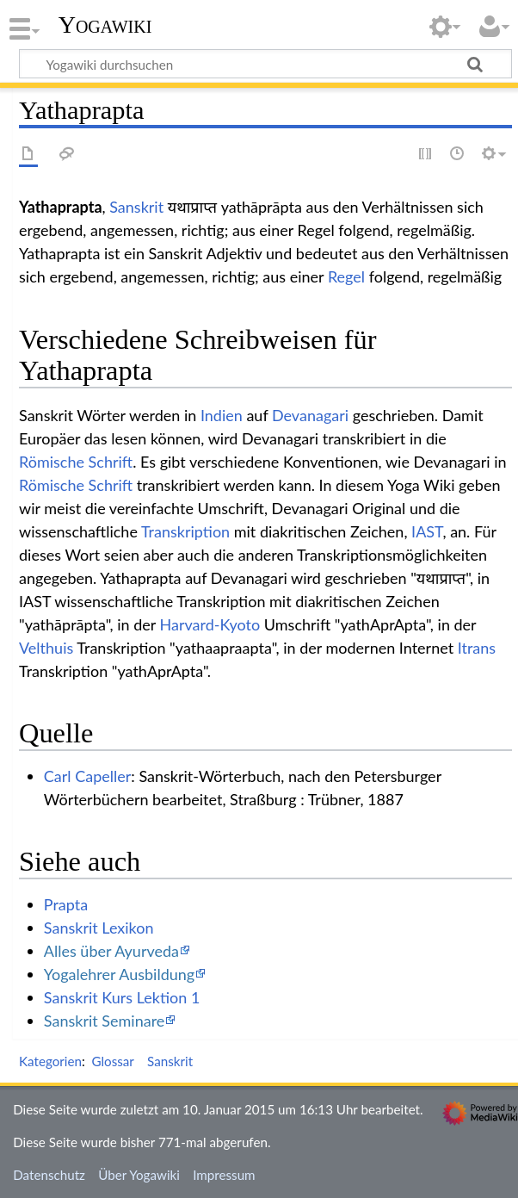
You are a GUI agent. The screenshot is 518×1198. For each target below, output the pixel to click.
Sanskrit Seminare (104, 1020)
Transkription (185, 531)
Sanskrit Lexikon (99, 927)
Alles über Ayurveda (111, 950)
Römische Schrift (76, 461)
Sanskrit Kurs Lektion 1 (122, 997)
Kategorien (50, 1061)
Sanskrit (136, 206)
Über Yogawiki (139, 1174)
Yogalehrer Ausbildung (119, 974)
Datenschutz (49, 1174)
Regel (346, 276)
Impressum (224, 1174)
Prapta (66, 904)
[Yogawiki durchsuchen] (265, 64)
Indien (221, 415)
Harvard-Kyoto (210, 624)
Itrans (477, 647)
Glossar (112, 1061)
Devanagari (310, 415)
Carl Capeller (88, 776)
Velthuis (46, 647)
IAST (426, 531)
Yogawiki (105, 25)
